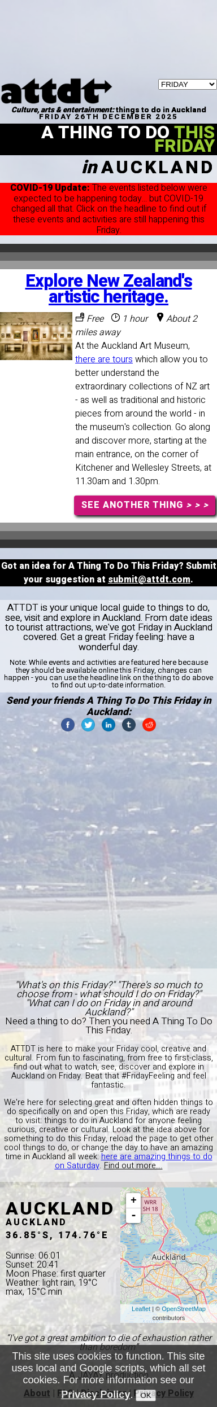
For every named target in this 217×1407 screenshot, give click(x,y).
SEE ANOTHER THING (145, 505)
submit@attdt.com (149, 579)
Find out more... (133, 1166)
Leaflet (141, 1308)
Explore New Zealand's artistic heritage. (108, 289)
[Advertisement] (109, 14)
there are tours (104, 359)
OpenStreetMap (184, 1308)
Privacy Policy (95, 1394)
